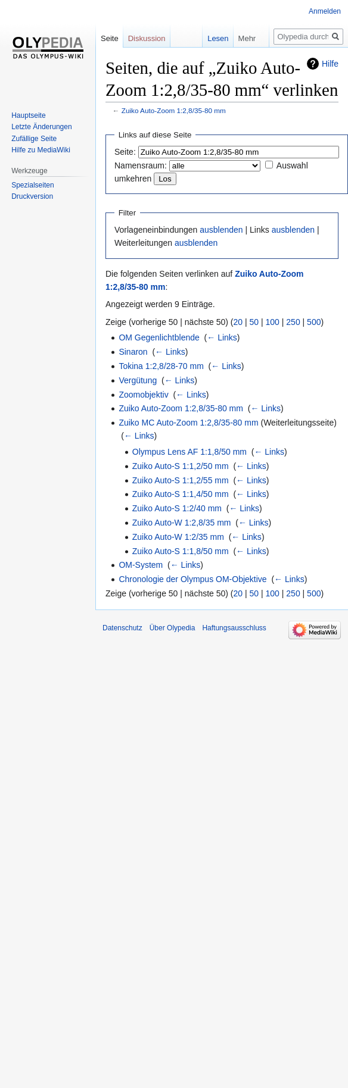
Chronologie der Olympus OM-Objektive (192, 579)
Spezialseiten (32, 185)
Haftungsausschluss (234, 628)
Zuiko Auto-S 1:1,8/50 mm (180, 551)
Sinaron (133, 352)
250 (293, 322)
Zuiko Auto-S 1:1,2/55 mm (180, 480)
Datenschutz (122, 628)
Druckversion (32, 196)
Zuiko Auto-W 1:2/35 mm (178, 537)
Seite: (125, 152)
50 (254, 322)
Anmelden (325, 11)
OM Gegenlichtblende (159, 337)
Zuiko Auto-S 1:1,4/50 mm (180, 494)
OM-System (141, 565)
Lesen (208, 38)
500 (314, 322)
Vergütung (138, 380)
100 (272, 322)
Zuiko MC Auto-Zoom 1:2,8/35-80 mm (188, 422)
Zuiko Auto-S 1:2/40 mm (177, 508)
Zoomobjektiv (143, 394)
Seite (110, 38)
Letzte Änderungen (41, 127)
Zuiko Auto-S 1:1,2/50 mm (180, 466)
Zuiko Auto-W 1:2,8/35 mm (181, 522)
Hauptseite (28, 115)
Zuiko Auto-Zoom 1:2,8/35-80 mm (174, 110)
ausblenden (221, 230)
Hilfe (330, 63)
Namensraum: (140, 165)
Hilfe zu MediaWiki (40, 150)
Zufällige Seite (34, 139)
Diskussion (147, 38)
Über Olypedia (172, 628)
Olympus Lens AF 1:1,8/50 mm (189, 452)
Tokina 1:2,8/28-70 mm (161, 366)
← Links (222, 337)
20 (238, 322)
